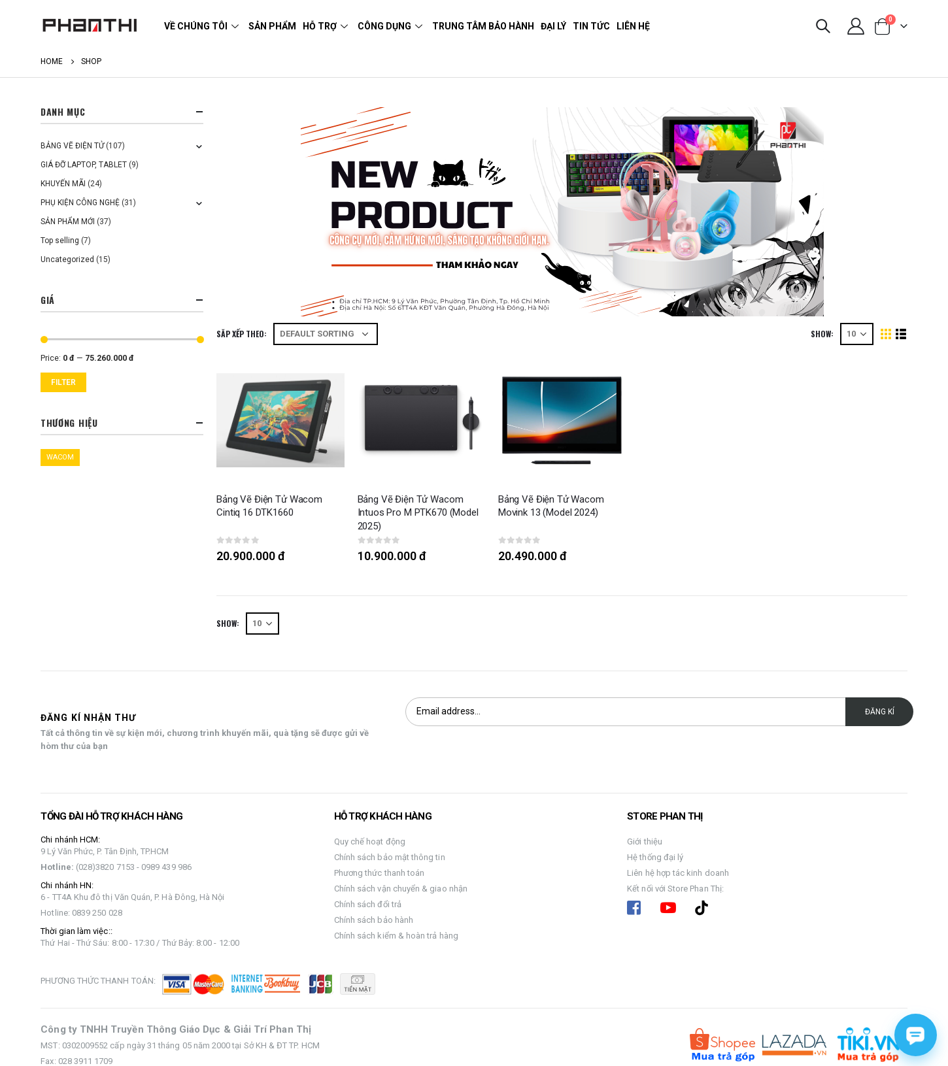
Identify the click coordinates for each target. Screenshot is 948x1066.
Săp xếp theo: (241, 333)
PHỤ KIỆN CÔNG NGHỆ (80, 202)
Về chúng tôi (203, 26)
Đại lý (553, 26)
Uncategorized (67, 259)
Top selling (60, 240)
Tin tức (591, 26)
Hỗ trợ (327, 26)
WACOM (60, 457)
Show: (822, 333)
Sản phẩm (272, 26)
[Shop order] (325, 334)
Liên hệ (633, 26)
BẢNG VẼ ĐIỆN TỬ (72, 145)
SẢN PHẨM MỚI (68, 221)
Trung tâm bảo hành (483, 26)
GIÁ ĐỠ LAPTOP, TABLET (84, 164)
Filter (63, 382)
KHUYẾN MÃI (63, 183)
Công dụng (392, 26)
